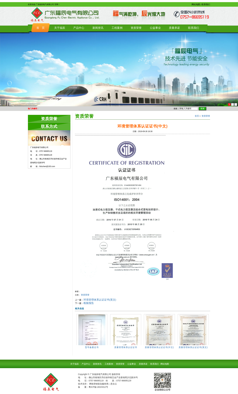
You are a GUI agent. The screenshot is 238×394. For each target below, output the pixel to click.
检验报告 (88, 303)
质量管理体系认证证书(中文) (159, 347)
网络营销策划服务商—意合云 (103, 384)
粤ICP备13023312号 (98, 387)
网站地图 (196, 4)
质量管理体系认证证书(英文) (193, 347)
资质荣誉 (206, 116)
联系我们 (206, 4)
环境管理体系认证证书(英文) (99, 299)
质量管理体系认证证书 (125, 347)
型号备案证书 (92, 347)
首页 (197, 116)
